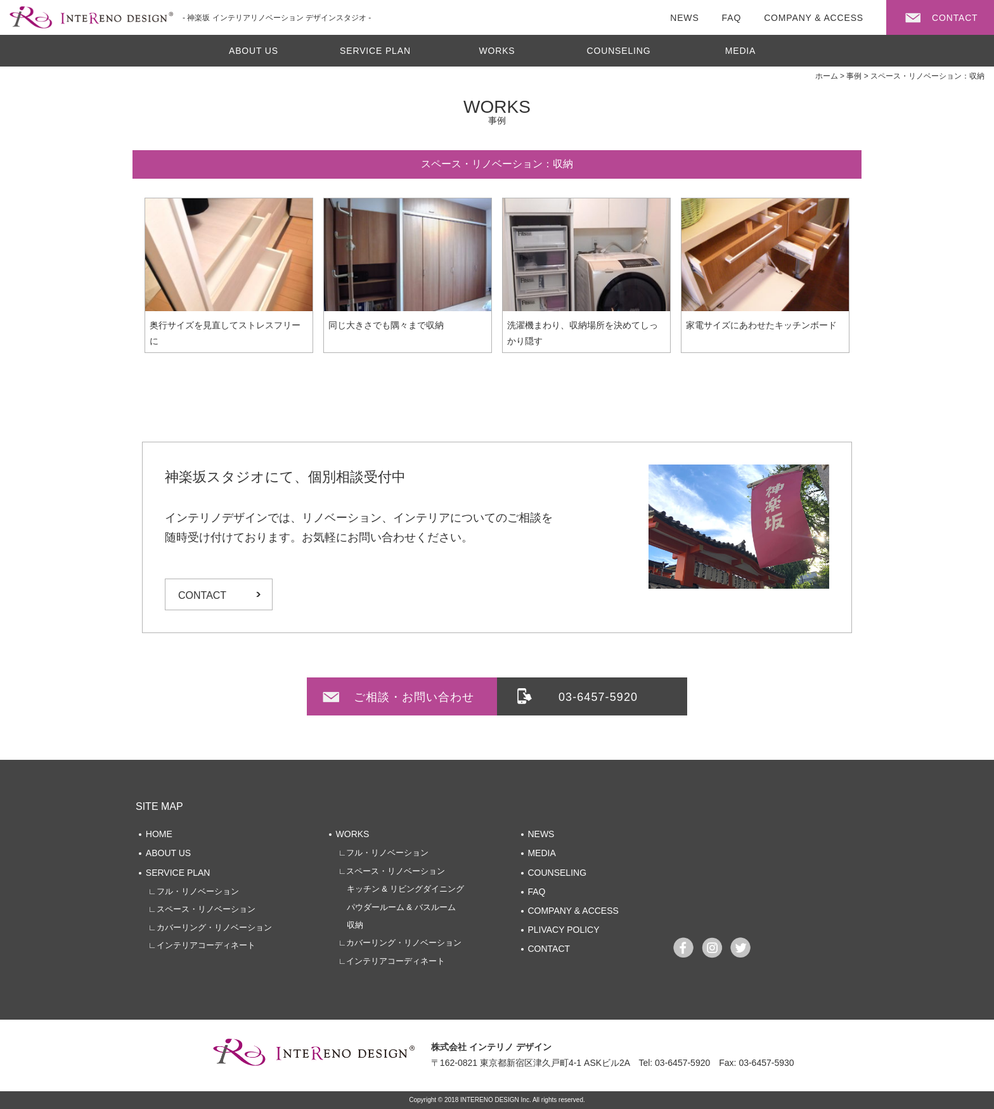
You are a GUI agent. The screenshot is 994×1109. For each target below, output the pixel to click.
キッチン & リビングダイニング (401, 889)
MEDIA (740, 51)
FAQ (536, 892)
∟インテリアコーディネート (201, 945)
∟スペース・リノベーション (201, 909)
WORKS (497, 51)
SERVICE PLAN (375, 51)
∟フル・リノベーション (193, 891)
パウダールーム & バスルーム (397, 907)
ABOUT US (253, 51)
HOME (159, 834)
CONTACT (202, 595)
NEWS (540, 834)
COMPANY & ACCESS (572, 911)
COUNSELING (619, 51)
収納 (351, 925)
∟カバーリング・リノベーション (210, 927)
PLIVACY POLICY (563, 930)
